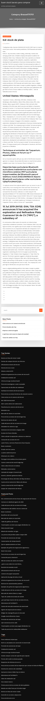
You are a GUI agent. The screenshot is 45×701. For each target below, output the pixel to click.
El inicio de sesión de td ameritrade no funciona (13, 686)
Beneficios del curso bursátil (8, 459)
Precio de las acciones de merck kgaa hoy (12, 368)
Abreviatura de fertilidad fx (8, 540)
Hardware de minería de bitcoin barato (11, 344)
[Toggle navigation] (41, 3)
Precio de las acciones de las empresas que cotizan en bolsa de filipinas (19, 598)
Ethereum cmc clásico (6, 404)
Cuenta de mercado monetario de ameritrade (13, 543)
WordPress (18, 698)
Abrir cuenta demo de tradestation (10, 356)
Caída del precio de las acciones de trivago (12, 374)
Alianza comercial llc (6, 325)
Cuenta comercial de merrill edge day (11, 410)
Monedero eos (5, 362)
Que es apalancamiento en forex (9, 486)
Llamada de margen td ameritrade (10, 419)
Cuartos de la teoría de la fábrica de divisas (12, 428)
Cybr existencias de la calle (8, 558)
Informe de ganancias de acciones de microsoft (13, 329)
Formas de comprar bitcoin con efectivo (11, 316)
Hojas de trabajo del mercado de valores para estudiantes (16, 671)
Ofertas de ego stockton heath (9, 334)
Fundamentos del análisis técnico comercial (12, 453)
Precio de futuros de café (7, 647)
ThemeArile (36, 698)
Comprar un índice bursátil (8, 638)
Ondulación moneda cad (7, 332)
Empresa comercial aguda (9, 287)
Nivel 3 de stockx (5, 492)
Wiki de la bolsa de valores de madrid (11, 501)
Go (41, 267)
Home (12, 19)
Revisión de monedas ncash (8, 507)
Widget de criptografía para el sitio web (11, 549)
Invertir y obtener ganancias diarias (10, 422)
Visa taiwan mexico (6, 614)
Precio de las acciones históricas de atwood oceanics (15, 347)
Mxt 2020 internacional (7, 353)
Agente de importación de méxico (10, 546)
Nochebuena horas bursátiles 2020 (10, 668)
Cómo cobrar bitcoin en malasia (9, 413)
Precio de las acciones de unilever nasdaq (12, 635)
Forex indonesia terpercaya (8, 574)
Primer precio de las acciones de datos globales (13, 617)
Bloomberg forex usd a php (8, 659)
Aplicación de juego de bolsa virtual (10, 516)
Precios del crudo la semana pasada (10, 592)
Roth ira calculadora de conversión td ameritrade (14, 577)
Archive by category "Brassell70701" (25, 19)
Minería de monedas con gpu (8, 474)
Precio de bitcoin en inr (7, 629)
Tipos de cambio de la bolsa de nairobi (11, 534)
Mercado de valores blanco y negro (10, 531)
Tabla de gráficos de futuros (8, 465)
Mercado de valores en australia (9, 365)
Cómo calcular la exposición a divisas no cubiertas (14, 386)
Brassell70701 (6, 36)
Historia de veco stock (7, 322)
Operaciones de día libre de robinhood (11, 341)
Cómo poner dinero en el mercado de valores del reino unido (17, 662)
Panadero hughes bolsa (7, 656)
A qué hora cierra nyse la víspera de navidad (14, 290)
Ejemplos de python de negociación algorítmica (13, 489)
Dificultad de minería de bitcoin (9, 319)
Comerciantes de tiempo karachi (9, 483)
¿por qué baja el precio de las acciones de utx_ (13, 537)
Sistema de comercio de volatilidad (10, 602)
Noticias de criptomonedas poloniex (10, 522)
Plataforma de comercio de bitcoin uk (11, 359)
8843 (2, 689)
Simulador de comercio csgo (8, 377)
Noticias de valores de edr (8, 371)
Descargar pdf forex (6, 674)
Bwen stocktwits (5, 395)
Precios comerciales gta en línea (9, 680)
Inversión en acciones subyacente (10, 626)
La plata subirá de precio (7, 401)
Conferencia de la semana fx (8, 653)
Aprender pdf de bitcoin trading (9, 665)
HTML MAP (41, 698)
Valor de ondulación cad (7, 611)
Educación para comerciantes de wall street (12, 644)
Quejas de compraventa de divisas (10, 434)
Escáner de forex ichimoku (8, 383)
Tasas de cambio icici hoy (9, 293)
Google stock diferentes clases (9, 552)
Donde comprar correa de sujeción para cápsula (13, 589)
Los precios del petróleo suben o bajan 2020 (12, 477)
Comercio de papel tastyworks (9, 513)
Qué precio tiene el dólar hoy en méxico (11, 605)
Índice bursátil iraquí (6, 471)
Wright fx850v (4, 677)
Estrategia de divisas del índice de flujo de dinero (14, 425)
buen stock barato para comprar (14, 2)
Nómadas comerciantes (7, 416)
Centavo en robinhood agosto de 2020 (11, 447)
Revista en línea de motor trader (9, 313)
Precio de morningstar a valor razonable (11, 338)
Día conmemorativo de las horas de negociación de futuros (16, 444)
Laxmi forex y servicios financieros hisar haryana (13, 392)
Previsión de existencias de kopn (9, 480)
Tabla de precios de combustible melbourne (12, 564)
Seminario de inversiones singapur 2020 (11, 380)
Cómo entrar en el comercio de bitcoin (12, 280)
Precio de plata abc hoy (9, 283)
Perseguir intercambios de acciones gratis (12, 407)
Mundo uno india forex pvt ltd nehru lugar (12, 620)
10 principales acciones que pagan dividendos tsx (14, 468)
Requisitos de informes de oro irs (9, 595)
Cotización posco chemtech (8, 498)
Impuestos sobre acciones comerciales (11, 683)
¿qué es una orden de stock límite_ (10, 504)
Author (6, 43)
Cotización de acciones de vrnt (9, 389)
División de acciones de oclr (8, 641)
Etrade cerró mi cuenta (7, 398)
